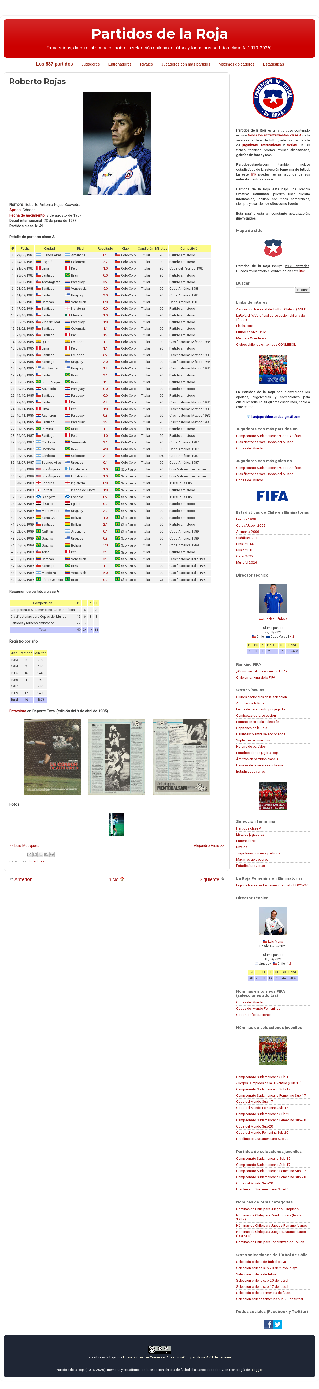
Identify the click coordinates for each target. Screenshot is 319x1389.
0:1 (105, 255)
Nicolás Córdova (275, 619)
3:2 (105, 282)
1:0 (105, 268)
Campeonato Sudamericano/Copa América (269, 436)
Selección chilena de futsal (256, 1274)
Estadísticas (273, 64)
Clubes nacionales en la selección (261, 697)
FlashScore (244, 326)
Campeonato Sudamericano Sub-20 (263, 1114)
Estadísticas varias (250, 771)
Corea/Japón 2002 (251, 525)
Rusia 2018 (245, 550)
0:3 (105, 415)
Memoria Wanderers (251, 338)
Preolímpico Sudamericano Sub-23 (262, 1139)
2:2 (105, 262)
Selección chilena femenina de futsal (263, 1293)
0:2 (105, 497)
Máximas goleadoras (252, 859)
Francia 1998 (246, 519)
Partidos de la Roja (159, 33)
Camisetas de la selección (256, 715)
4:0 (105, 449)
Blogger (256, 1370)
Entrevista (17, 711)
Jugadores (90, 64)
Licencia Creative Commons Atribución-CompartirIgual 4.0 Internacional (177, 1357)
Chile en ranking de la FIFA (255, 677)
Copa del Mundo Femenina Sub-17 (262, 1108)
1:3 (105, 382)
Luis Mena (275, 941)
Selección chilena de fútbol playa (261, 1262)
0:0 (105, 275)
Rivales (146, 64)
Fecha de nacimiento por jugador (261, 709)
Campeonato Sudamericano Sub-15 (263, 1077)
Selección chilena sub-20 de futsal (262, 1280)
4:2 (105, 402)
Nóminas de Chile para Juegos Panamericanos (271, 1225)
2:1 (105, 375)
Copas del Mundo (249, 448)
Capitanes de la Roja (251, 728)
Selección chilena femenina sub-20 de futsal (269, 1299)
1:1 (105, 328)
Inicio (115, 879)
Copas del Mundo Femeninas (258, 1008)
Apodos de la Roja (250, 703)
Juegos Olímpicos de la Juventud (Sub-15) (269, 1083)
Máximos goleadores (236, 64)
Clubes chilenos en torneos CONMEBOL (266, 344)
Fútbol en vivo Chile (251, 332)
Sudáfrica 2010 (248, 538)
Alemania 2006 (247, 531)
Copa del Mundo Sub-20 (254, 1126)
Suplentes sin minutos (253, 740)
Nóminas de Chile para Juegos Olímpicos (267, 1209)
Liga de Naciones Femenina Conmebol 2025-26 (272, 885)
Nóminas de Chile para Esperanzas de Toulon (270, 1242)
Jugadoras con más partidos (258, 853)
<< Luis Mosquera (24, 845)
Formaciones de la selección (257, 721)
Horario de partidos (251, 746)
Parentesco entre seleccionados (260, 734)
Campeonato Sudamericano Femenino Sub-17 (271, 1095)
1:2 (105, 335)
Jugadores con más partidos (185, 64)
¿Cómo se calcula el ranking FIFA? (261, 671)
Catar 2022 (245, 556)
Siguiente (212, 879)
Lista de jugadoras (250, 834)
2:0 (105, 295)
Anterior (20, 879)
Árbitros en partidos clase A (257, 759)
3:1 (105, 442)
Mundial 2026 (246, 562)
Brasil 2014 (245, 544)
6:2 (105, 355)
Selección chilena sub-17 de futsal (262, 1286)
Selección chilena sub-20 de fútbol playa (267, 1268)
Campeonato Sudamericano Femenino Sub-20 (271, 1120)
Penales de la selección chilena (259, 765)
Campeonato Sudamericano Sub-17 (263, 1089)
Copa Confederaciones (253, 1015)
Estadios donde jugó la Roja (257, 753)
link (253, 174)
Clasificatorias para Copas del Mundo (264, 442)
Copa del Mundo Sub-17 (254, 1101)
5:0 (105, 288)
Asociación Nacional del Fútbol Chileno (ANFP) (272, 309)
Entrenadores (119, 64)
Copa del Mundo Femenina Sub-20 (262, 1132)
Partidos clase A (248, 828)
